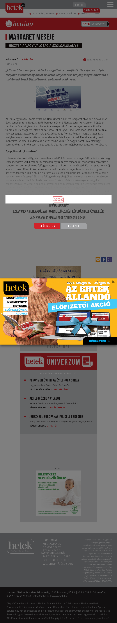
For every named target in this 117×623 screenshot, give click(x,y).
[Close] (113, 282)
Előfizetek (47, 226)
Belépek (74, 226)
